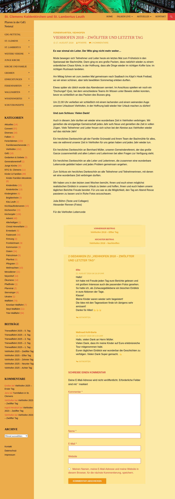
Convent (9, 128)
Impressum (10, 455)
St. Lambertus (13, 47)
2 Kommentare (100, 42)
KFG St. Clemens (13, 170)
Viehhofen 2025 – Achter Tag (18, 368)
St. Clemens (11, 41)
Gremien (9, 73)
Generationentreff (13, 161)
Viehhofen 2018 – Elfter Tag (104, 230)
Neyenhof (9, 276)
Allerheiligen (12, 222)
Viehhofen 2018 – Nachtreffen (104, 241)
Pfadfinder (9, 284)
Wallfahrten (12, 92)
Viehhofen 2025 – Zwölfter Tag (19, 351)
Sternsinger (10, 292)
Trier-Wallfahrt (13, 313)
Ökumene (9, 280)
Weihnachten (12, 268)
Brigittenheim (12, 197)
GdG (7, 153)
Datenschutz (11, 450)
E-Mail (72, 443)
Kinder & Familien (13, 174)
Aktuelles (143, 16)
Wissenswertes (13, 98)
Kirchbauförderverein (14, 206)
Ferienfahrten (62, 32)
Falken (8, 137)
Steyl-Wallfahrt (13, 309)
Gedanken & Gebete (14, 157)
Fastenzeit (11, 235)
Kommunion (12, 247)
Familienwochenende (16, 145)
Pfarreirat (9, 288)
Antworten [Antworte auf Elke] (84, 317)
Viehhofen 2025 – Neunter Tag (19, 363)
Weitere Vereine (14, 54)
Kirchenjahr (10, 214)
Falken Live (124, 16)
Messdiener (10, 272)
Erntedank (11, 230)
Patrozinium (11, 255)
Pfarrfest (10, 259)
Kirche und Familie (16, 66)
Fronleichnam (12, 243)
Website (72, 456)
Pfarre (82, 42)
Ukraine (8, 296)
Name (72, 431)
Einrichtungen (13, 79)
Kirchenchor (10, 210)
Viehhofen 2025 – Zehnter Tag (19, 359)
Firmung (10, 239)
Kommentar (75, 392)
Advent (9, 218)
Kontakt (160, 16)
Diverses (9, 133)
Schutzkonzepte (14, 105)
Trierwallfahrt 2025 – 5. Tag (17, 331)
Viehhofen (78, 32)
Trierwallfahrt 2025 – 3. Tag (17, 339)
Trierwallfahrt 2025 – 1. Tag (17, 347)
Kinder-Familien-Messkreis (18, 178)
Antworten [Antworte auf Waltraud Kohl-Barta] (84, 361)
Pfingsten (10, 263)
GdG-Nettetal (13, 34)
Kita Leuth (11, 202)
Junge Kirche (12, 60)
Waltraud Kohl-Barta (86, 332)
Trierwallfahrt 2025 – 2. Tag (17, 343)
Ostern (9, 251)
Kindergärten (11, 193)
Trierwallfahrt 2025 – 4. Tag (17, 335)
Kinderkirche (12, 189)
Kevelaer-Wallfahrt (15, 305)
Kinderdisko (11, 185)
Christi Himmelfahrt (15, 226)
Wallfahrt (9, 300)
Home (110, 16)
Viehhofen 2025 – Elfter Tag (18, 355)
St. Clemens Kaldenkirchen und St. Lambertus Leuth (45, 16)
